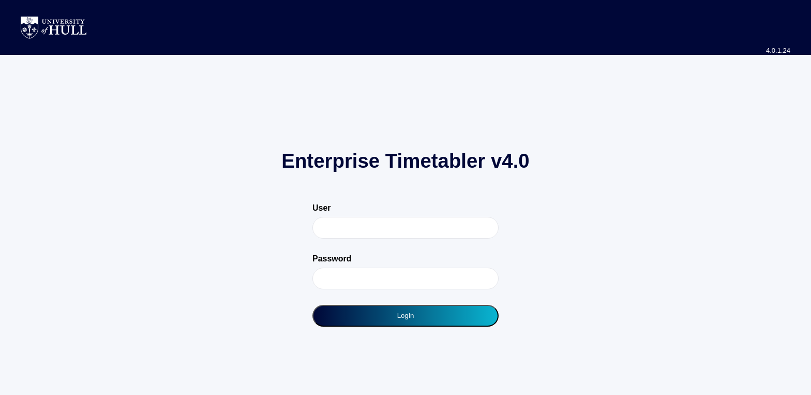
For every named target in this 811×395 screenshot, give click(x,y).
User (321, 207)
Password (332, 258)
